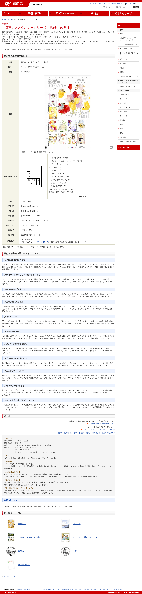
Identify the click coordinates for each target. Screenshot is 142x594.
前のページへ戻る (10, 576)
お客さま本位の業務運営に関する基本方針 (69, 589)
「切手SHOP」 (41, 242)
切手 (121, 124)
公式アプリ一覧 (117, 589)
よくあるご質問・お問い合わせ (116, 3)
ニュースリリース (100, 3)
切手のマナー (124, 59)
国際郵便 (123, 120)
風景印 (21, 551)
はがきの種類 (24, 565)
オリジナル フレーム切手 (28, 537)
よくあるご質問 (125, 147)
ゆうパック (123, 99)
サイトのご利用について (31, 589)
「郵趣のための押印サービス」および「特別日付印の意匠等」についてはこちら (85, 433)
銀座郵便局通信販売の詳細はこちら (102, 424)
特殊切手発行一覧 (131, 44)
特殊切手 (76, 524)
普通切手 (22, 524)
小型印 (76, 551)
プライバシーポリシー (47, 589)
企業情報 (91, 3)
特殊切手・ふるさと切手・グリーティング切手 (129, 39)
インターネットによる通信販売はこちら (98, 429)
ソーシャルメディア (105, 589)
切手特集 (123, 64)
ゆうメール (123, 116)
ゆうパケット (124, 112)
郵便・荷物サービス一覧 (128, 141)
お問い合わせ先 (10, 500)
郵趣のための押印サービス (129, 76)
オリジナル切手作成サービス (85, 537)
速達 (121, 133)
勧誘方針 (86, 589)
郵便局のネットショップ (128, 86)
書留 (121, 129)
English (137, 3)
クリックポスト (125, 107)
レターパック (124, 103)
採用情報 (93, 589)
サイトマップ (130, 3)
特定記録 (123, 137)
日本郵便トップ (7, 19)
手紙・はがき (124, 95)
